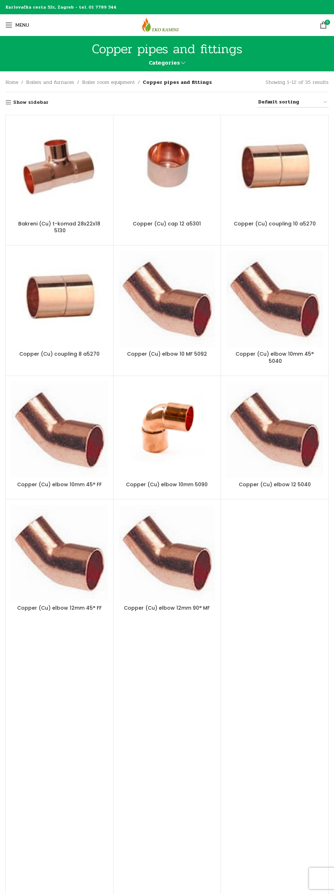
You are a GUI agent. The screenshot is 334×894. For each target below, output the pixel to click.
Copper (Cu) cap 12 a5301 (167, 223)
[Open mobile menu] (17, 25)
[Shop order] (293, 102)
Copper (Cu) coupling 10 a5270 (275, 223)
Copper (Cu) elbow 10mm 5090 (167, 484)
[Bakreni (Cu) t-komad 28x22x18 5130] (59, 169)
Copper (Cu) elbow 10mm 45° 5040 (275, 357)
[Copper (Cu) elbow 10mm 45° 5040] (274, 299)
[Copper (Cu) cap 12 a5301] (167, 169)
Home (11, 82)
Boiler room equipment (108, 82)
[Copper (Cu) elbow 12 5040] (274, 429)
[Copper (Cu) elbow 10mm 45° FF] (59, 429)
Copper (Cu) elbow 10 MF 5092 (167, 353)
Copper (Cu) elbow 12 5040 (275, 484)
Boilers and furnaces (50, 82)
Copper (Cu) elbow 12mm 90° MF (167, 607)
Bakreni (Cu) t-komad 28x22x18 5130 (59, 227)
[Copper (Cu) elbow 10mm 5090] (167, 429)
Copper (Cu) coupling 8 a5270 (59, 353)
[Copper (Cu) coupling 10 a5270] (274, 169)
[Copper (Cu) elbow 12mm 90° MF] (167, 553)
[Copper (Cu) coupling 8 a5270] (59, 299)
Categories (164, 63)
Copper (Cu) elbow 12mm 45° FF (59, 607)
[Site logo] (167, 25)
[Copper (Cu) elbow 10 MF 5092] (167, 299)
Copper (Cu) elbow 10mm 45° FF (59, 484)
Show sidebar (31, 103)
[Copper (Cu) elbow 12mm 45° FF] (59, 553)
